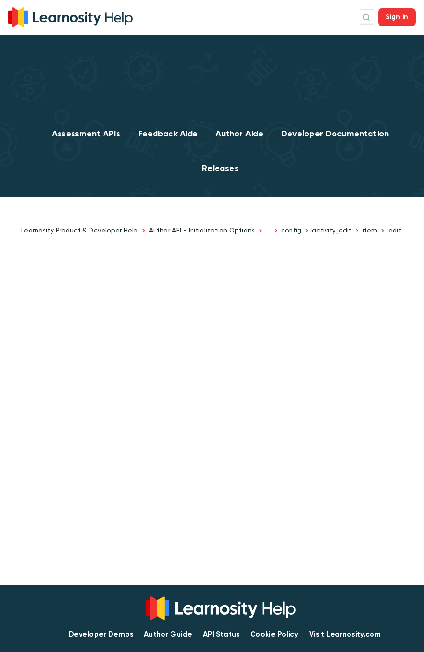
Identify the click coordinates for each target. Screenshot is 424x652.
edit (395, 230)
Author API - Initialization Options (202, 230)
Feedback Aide (168, 133)
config (291, 230)
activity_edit (331, 230)
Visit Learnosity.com (345, 634)
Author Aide (240, 133)
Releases (220, 168)
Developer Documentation (335, 133)
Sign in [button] (397, 17)
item (370, 230)
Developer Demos (101, 634)
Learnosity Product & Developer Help (79, 230)
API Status (221, 634)
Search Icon (366, 17)
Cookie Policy (274, 634)
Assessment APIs (86, 133)
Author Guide (168, 634)
